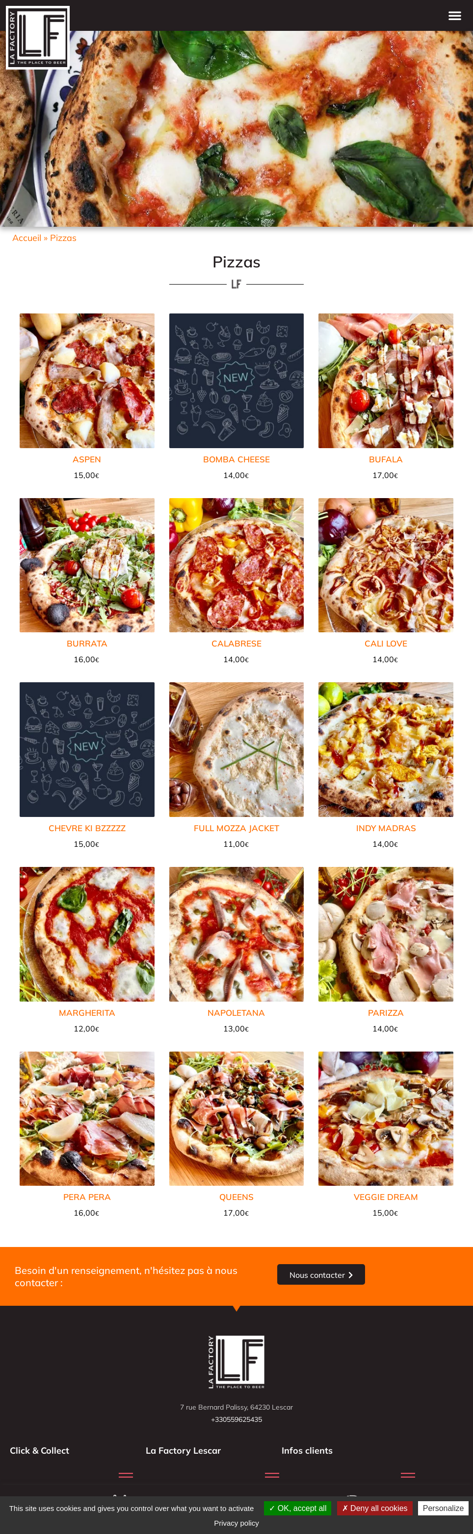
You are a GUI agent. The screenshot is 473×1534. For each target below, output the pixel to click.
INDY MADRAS (386, 828)
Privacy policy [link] (236, 1523)
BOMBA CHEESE (236, 459)
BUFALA (386, 459)
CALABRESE (236, 643)
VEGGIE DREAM (386, 1197)
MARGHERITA (87, 1012)
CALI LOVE (386, 643)
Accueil (26, 237)
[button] (455, 15)
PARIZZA (386, 1012)
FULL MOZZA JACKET (236, 828)
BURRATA (87, 643)
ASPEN (87, 459)
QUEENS (236, 1197)
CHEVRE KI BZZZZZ (87, 828)
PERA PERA (87, 1197)
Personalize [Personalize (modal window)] (443, 1508)
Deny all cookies (375, 1508)
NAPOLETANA (236, 1012)
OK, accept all (297, 1508)
